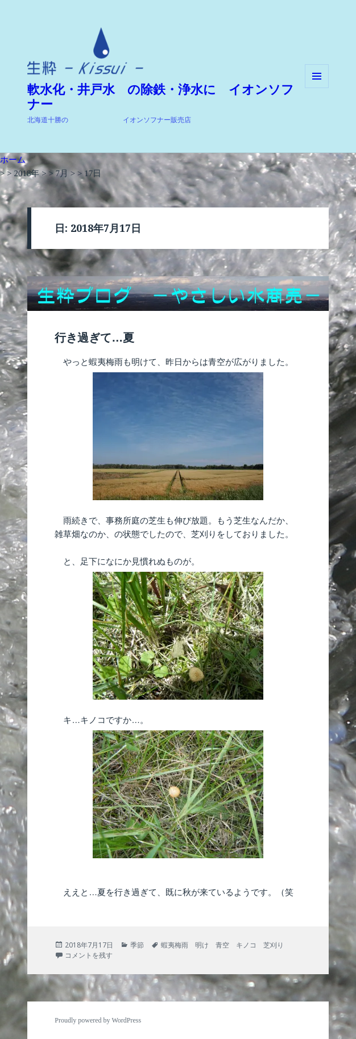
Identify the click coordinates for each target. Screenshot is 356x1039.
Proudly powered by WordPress (98, 1020)
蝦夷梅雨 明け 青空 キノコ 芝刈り (222, 945)
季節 (137, 945)
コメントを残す (89, 955)
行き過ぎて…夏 (94, 337)
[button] (85, 51)
